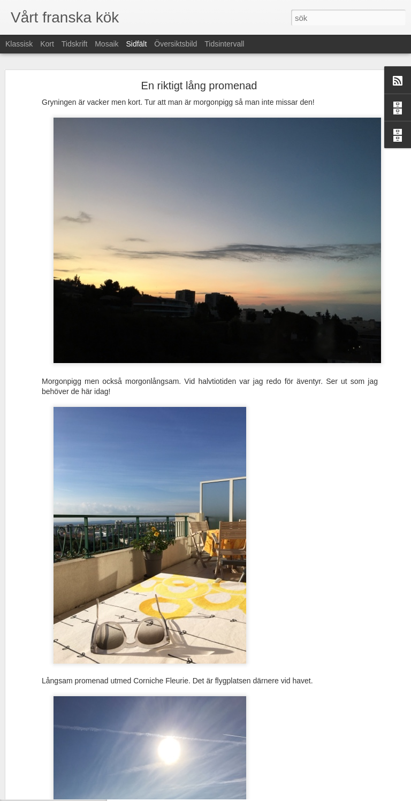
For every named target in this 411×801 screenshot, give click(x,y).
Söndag (37, 763)
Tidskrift (74, 44)
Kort (47, 44)
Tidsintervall (224, 44)
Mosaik (106, 44)
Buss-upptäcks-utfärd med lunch (72, 787)
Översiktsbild (175, 44)
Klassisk (19, 44)
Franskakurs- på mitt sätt (61, 739)
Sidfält (136, 44)
